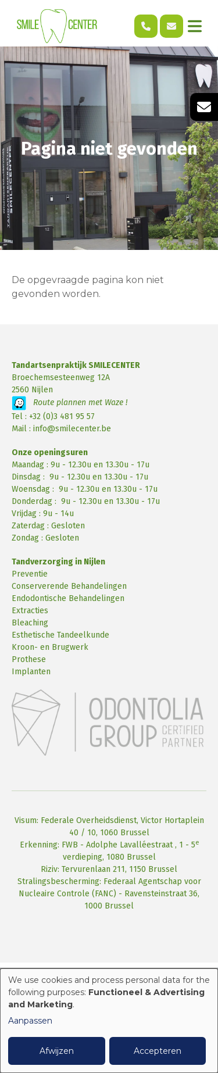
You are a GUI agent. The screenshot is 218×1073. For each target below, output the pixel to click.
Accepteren (157, 1051)
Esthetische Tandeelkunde (60, 635)
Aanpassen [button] (30, 1020)
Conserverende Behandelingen (69, 586)
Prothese (29, 659)
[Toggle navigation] (194, 26)
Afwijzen (57, 1051)
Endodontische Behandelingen (68, 598)
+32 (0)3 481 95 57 (62, 416)
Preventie (30, 574)
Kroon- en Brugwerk (50, 647)
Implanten (31, 672)
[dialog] (109, 1020)
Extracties (30, 611)
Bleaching (30, 623)
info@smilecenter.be (72, 429)
